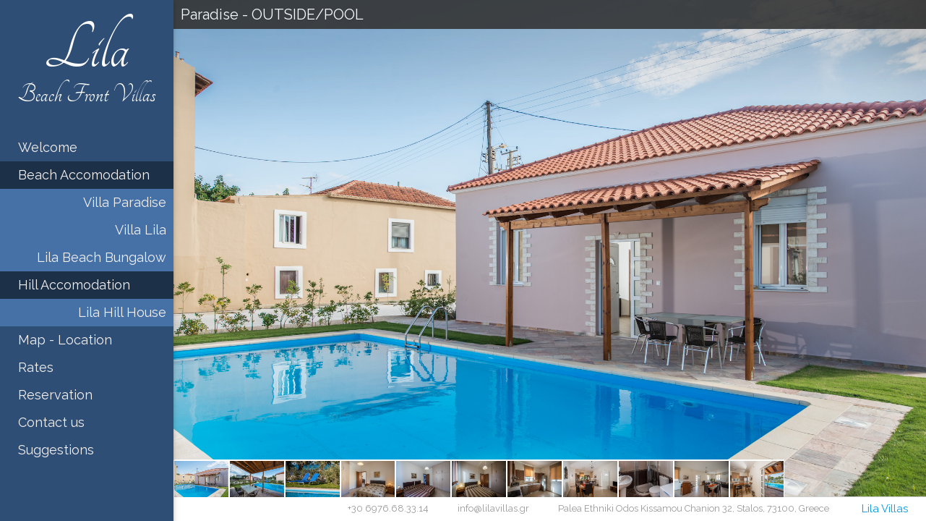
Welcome (47, 147)
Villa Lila (140, 229)
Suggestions (56, 449)
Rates (35, 367)
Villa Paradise (124, 202)
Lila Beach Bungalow (101, 257)
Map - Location (65, 339)
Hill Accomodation (74, 284)
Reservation (55, 394)
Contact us (51, 422)
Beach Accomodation (84, 174)
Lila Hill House (122, 312)
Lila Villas (885, 508)
